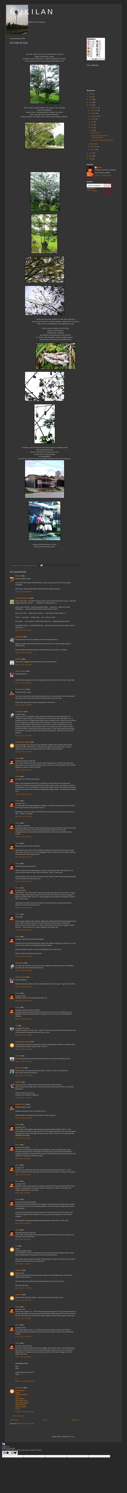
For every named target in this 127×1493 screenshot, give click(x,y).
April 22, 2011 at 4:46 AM (23, 881)
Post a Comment (18, 1416)
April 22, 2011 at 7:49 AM (23, 1035)
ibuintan (18, 576)
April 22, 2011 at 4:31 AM (23, 857)
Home (45, 1420)
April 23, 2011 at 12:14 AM (23, 1049)
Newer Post (14, 1420)
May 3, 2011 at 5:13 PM (23, 1138)
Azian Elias (19, 637)
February (94, 147)
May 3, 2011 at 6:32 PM (23, 1239)
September (94, 116)
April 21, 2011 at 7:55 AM (23, 652)
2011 (91, 105)
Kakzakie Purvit (20, 689)
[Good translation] (6, 1453)
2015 (91, 94)
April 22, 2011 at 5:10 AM (23, 930)
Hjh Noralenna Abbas (22, 742)
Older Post (75, 1420)
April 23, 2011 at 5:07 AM (23, 1061)
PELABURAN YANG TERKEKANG (101, 140)
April (92, 130)
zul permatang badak (22, 598)
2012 (91, 102)
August (93, 119)
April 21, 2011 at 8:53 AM (23, 664)
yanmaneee (19, 1388)
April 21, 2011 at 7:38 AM (23, 592)
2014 (91, 96)
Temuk (17, 758)
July (92, 122)
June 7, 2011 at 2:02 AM (23, 1336)
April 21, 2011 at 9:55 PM (23, 752)
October (93, 113)
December (94, 108)
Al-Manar (18, 659)
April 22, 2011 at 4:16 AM (23, 816)
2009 (91, 156)
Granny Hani (19, 1068)
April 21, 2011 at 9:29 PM (23, 735)
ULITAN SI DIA (95, 133)
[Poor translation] (14, 1453)
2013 (91, 99)
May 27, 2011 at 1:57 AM (23, 1300)
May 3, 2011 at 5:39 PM (23, 1193)
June (92, 125)
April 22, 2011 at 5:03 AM (23, 908)
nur (16, 1025)
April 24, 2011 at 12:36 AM (23, 1075)
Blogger (72, 1436)
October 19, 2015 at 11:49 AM (25, 1381)
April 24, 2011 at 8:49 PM (23, 1118)
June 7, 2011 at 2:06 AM (23, 1357)
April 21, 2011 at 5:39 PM (23, 683)
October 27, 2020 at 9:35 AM (24, 1412)
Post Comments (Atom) (26, 1423)
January (93, 149)
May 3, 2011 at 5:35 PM (23, 1175)
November (94, 110)
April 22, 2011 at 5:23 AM (23, 956)
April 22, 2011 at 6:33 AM (23, 987)
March (93, 144)
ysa (16, 1246)
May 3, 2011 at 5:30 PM (23, 1158)
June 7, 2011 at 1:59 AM (23, 1318)
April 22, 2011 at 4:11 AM (23, 794)
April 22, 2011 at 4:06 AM (23, 770)
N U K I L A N (31, 12)
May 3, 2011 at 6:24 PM (23, 1223)
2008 (91, 159)
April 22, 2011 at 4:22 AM (23, 837)
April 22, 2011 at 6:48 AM (23, 1001)
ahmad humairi (20, 671)
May (92, 127)
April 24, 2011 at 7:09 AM (23, 1098)
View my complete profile (103, 175)
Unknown (18, 1270)
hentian (18, 1056)
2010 (91, 153)
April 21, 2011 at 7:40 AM (23, 630)
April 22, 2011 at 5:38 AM (23, 970)
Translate (92, 191)
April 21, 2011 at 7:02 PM (23, 705)
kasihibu (18, 1082)
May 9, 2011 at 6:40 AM (23, 1264)
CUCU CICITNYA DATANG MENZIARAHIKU (99, 136)
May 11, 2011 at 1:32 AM (23, 1288)
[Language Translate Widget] (99, 185)
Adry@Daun (19, 711)
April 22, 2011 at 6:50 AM (23, 1019)
